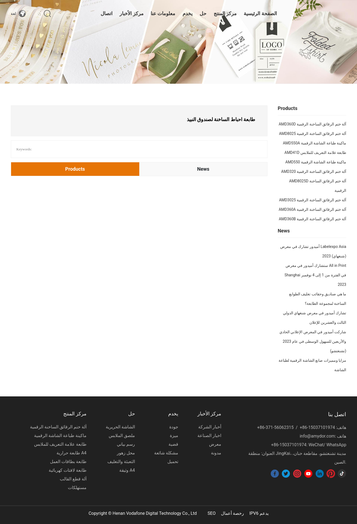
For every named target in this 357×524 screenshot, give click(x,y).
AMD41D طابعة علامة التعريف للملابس (315, 152)
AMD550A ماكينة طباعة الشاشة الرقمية (314, 143)
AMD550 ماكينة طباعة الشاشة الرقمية (315, 162)
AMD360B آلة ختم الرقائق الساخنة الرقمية (312, 219)
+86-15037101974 (317, 427)
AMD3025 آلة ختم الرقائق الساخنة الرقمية (312, 200)
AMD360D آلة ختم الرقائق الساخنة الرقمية (312, 124)
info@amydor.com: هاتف (323, 436)
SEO (212, 513)
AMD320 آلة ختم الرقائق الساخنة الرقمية (313, 171)
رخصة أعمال (232, 513)
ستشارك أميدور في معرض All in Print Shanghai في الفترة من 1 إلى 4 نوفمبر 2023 (315, 275)
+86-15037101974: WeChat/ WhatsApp (308, 444)
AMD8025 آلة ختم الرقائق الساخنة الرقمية (312, 133)
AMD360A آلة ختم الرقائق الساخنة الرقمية (312, 209)
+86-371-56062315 (275, 427)
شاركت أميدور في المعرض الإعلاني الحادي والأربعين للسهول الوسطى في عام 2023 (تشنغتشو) (312, 341)
